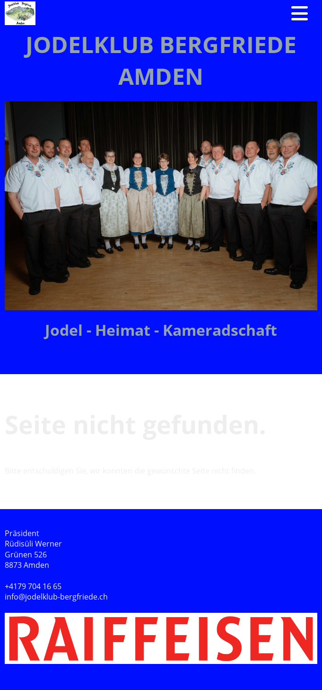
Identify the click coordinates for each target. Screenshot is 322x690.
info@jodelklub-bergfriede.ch (56, 596)
